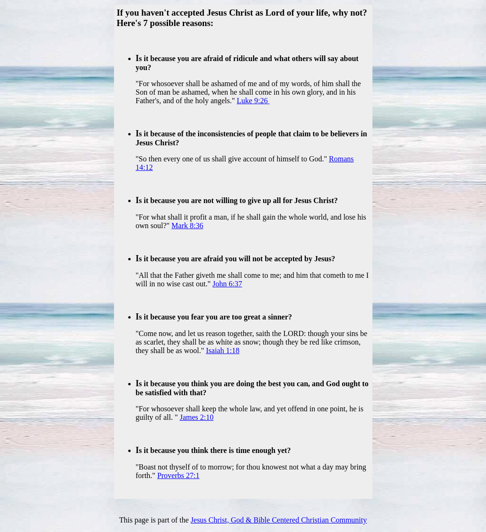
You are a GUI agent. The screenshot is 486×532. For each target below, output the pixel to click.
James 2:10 (197, 417)
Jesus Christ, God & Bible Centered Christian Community (279, 520)
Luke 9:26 (253, 101)
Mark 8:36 (187, 226)
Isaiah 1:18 (222, 350)
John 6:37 (227, 284)
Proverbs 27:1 (178, 475)
